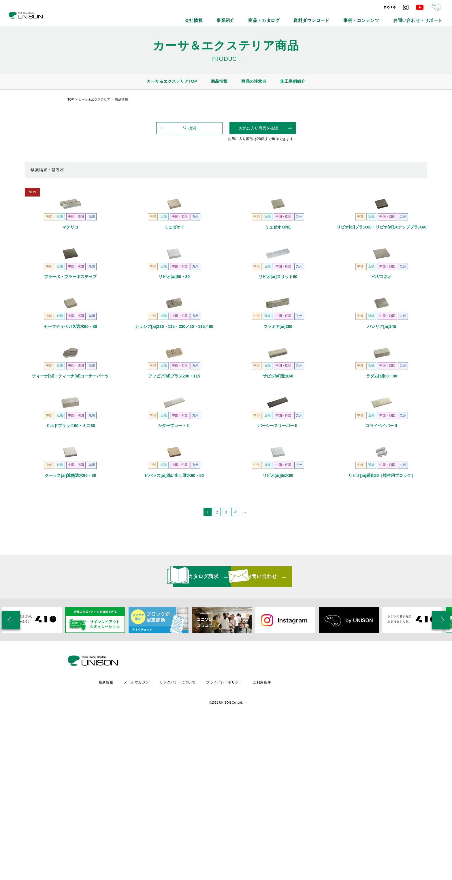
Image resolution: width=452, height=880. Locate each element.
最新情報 (153, 839)
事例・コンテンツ (382, 17)
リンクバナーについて (227, 839)
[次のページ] (244, 688)
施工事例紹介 (292, 81)
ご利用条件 (313, 839)
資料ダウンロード (343, 17)
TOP (70, 99)
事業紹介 (276, 17)
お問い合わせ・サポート (425, 17)
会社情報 (250, 17)
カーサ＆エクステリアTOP (172, 81)
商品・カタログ (306, 17)
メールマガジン (184, 839)
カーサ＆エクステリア (94, 99)
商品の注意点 (253, 81)
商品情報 (219, 81)
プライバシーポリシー (274, 839)
